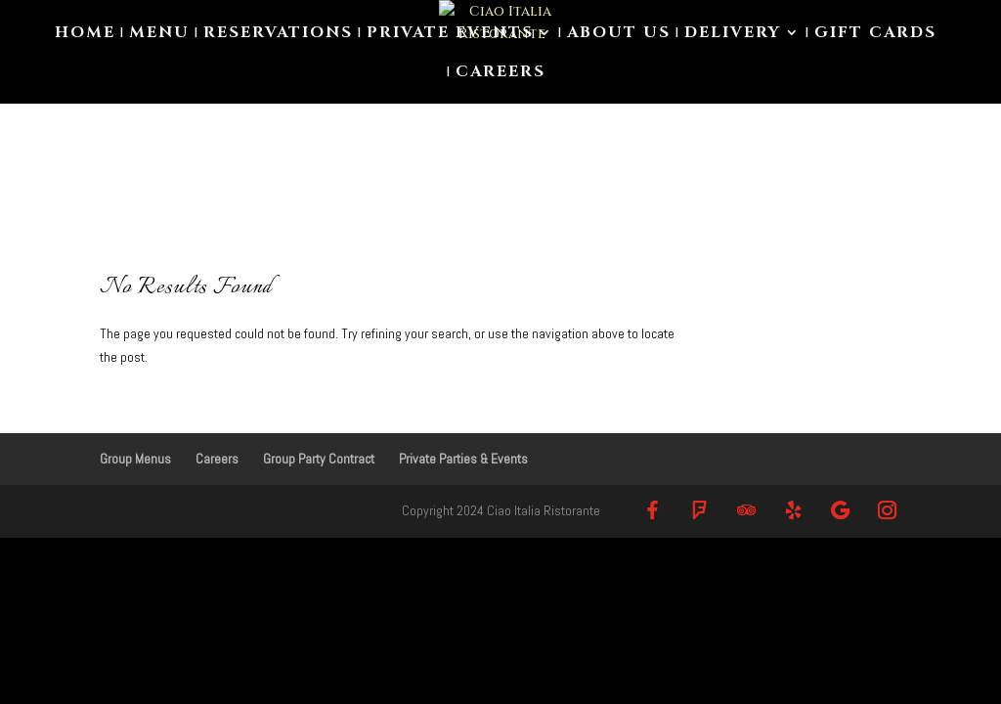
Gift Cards (875, 34)
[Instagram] (887, 510)
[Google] (840, 510)
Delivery (732, 34)
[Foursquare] (699, 510)
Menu (159, 34)
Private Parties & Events (463, 458)
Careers (500, 73)
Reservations (278, 34)
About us (619, 34)
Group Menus (135, 458)
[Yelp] (793, 510)
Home (85, 34)
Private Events (450, 34)
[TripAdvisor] (746, 510)
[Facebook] (653, 510)
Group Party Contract (318, 458)
